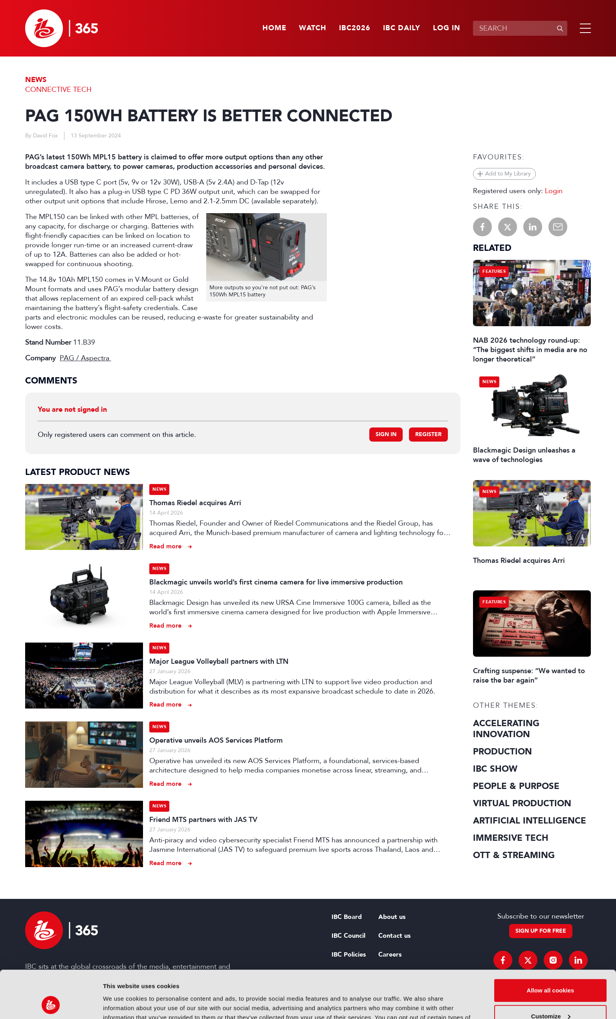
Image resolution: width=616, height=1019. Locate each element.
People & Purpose (516, 786)
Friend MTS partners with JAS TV (203, 819)
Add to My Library (508, 173)
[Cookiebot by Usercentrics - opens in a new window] (50, 1004)
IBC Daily (401, 28)
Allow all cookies (550, 945)
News (35, 80)
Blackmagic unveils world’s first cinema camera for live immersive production (276, 582)
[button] (584, 28)
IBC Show (495, 769)
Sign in (386, 434)
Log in (446, 28)
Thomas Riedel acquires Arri (195, 503)
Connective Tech (58, 89)
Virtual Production (522, 803)
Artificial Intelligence (529, 821)
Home (274, 28)
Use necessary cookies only (550, 997)
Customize (550, 971)
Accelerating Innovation (506, 729)
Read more (165, 546)
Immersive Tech (510, 838)
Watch (312, 28)
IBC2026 (354, 28)
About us (391, 917)
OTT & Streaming (514, 855)
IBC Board (347, 917)
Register (428, 434)
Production (502, 752)
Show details (121, 1003)
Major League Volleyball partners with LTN (218, 661)
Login (554, 190)
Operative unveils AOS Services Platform (216, 740)
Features (494, 271)
